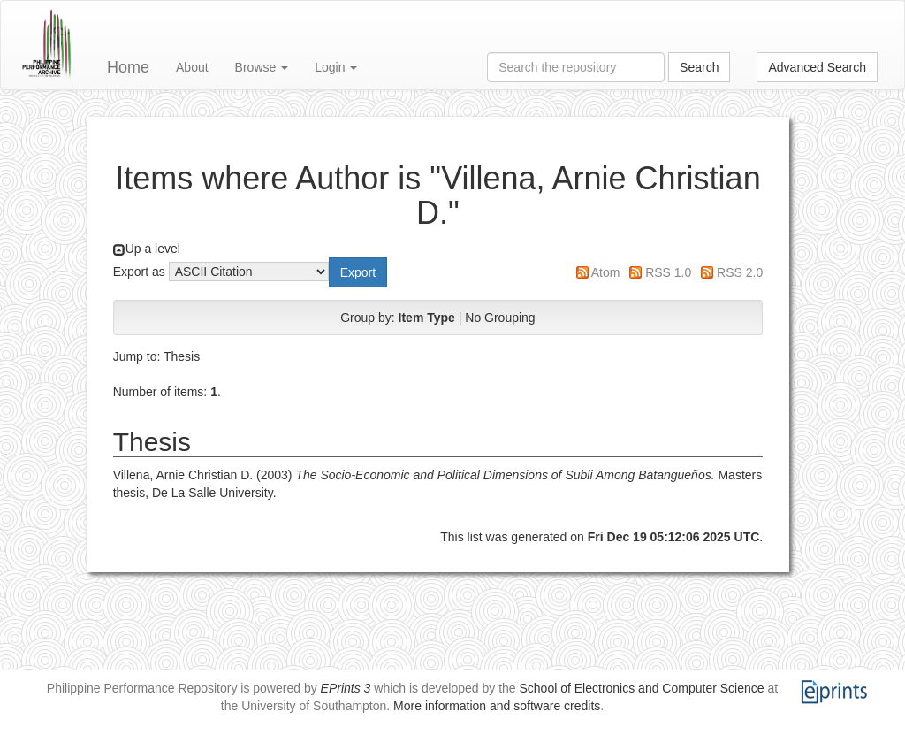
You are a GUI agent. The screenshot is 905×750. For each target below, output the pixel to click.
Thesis (182, 356)
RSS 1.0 (668, 272)
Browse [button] (262, 67)
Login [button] (336, 67)
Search (699, 67)
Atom (605, 272)
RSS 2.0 (740, 272)
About (192, 67)
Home (128, 67)
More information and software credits (496, 706)
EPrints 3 (346, 688)
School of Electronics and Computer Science (642, 688)
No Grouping (500, 317)
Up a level (152, 248)
